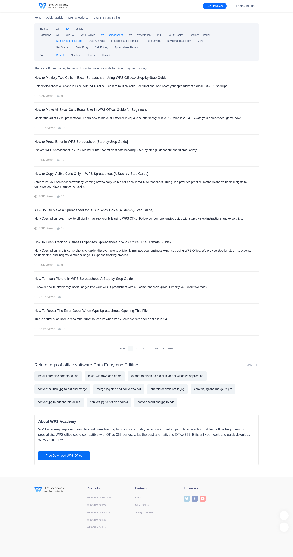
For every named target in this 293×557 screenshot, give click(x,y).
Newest (91, 55)
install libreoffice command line (58, 376)
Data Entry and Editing (107, 17)
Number (75, 55)
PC (67, 29)
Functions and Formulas (125, 40)
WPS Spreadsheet (78, 17)
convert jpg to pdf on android (109, 402)
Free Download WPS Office (64, 455)
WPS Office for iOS (96, 520)
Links (138, 497)
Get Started (63, 47)
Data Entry (82, 47)
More (200, 40)
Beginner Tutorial (200, 35)
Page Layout (153, 40)
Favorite (107, 55)
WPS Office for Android (98, 512)
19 (162, 348)
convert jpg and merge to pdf (213, 389)
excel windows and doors (105, 376)
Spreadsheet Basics (126, 47)
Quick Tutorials (54, 17)
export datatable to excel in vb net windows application (167, 376)
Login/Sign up (245, 5)
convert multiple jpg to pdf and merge (62, 389)
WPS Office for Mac (96, 505)
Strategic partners (144, 512)
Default (60, 55)
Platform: (45, 29)
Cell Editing (101, 47)
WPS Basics (176, 35)
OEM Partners (142, 505)
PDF (159, 35)
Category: (45, 35)
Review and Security (179, 40)
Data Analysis (97, 40)
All (57, 29)
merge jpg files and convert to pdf (119, 389)
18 (156, 348)
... (150, 348)
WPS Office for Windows (99, 497)
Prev (123, 348)
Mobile (79, 29)
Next (170, 348)
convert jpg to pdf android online (59, 402)
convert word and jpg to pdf (156, 402)
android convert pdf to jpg (167, 389)
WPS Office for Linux (97, 527)
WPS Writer (88, 35)
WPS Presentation (140, 35)
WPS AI (70, 35)
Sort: (42, 55)
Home (37, 17)
